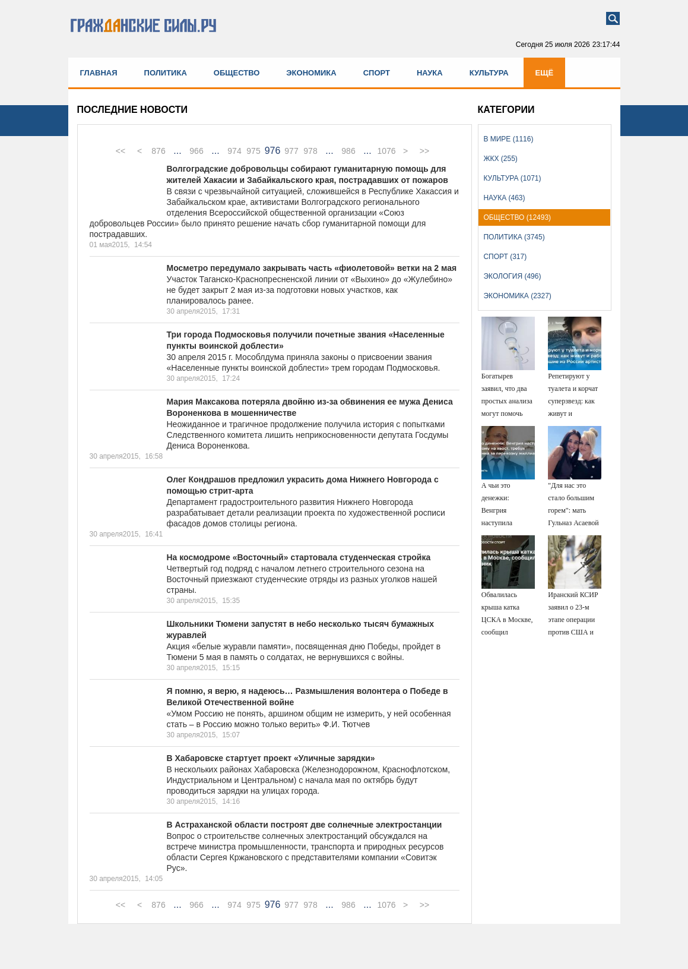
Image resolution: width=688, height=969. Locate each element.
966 (196, 151)
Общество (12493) (517, 217)
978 (310, 151)
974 (234, 151)
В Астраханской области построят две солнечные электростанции (304, 824)
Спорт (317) (505, 256)
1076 (386, 151)
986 (348, 151)
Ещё (544, 72)
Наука (430, 72)
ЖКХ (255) (500, 158)
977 (291, 151)
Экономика (311, 72)
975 (253, 151)
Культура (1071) (512, 178)
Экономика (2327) (517, 296)
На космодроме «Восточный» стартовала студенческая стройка (299, 557)
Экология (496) (512, 276)
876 (158, 151)
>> (424, 151)
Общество (237, 72)
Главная (99, 72)
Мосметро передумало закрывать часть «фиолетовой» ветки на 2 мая (312, 268)
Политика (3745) (513, 237)
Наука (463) (504, 198)
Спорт (376, 72)
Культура (489, 72)
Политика (165, 72)
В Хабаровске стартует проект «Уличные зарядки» (271, 758)
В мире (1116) (508, 139)
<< (120, 151)
